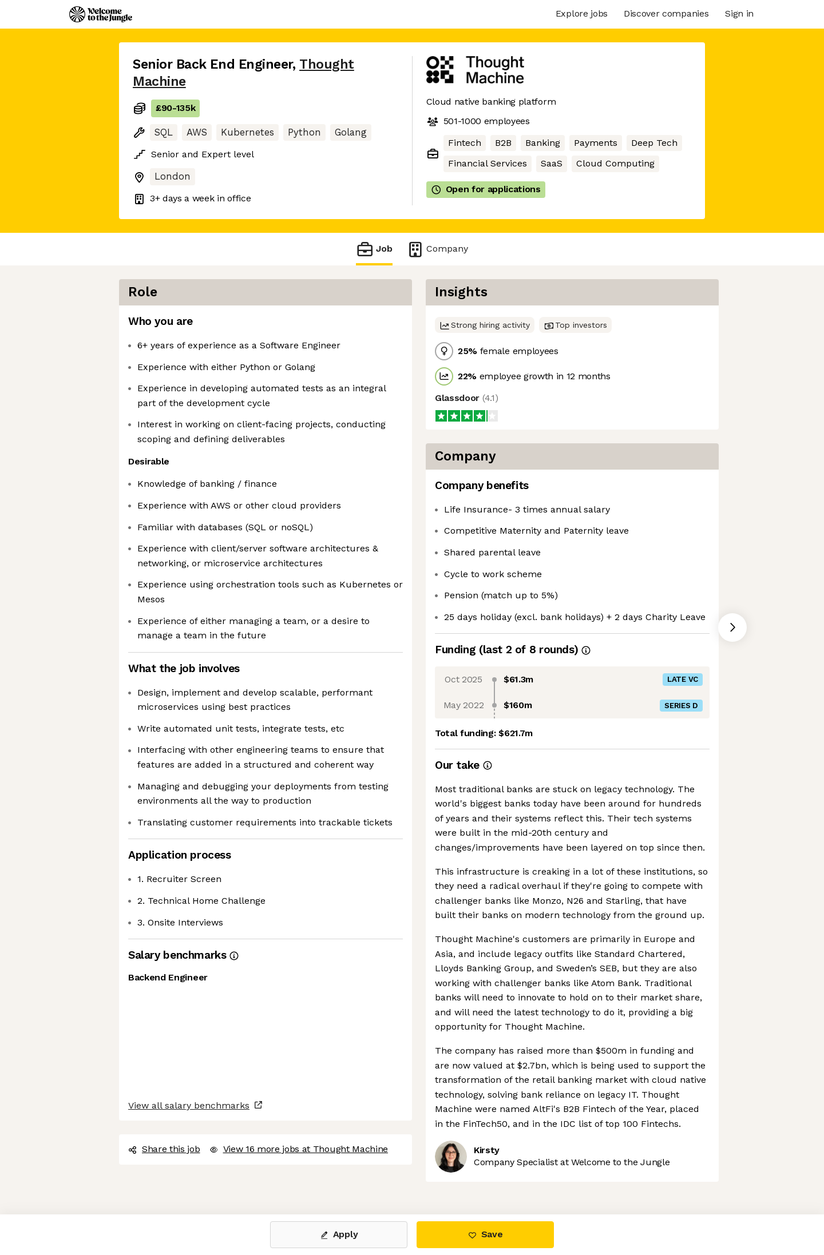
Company (437, 249)
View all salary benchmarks (188, 1105)
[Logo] (100, 14)
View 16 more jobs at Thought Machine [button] (298, 1148)
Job (374, 249)
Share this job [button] (164, 1148)
